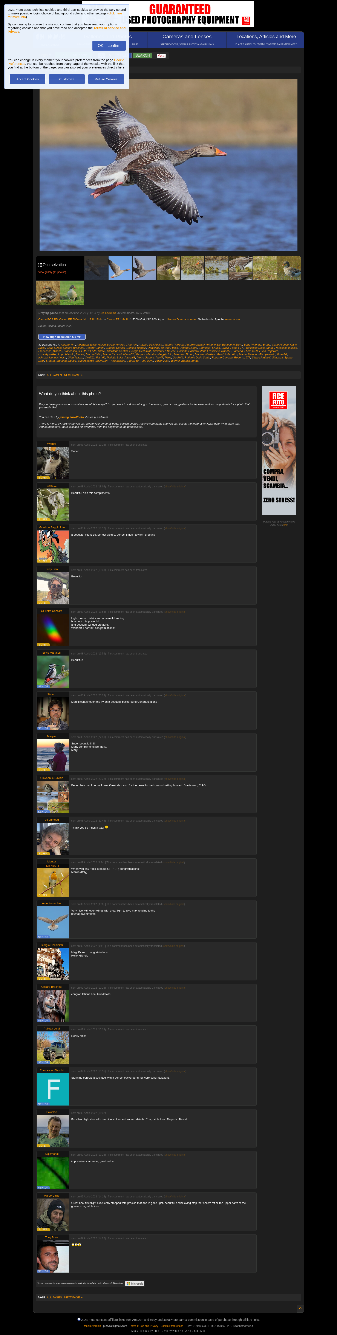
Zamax (185, 360)
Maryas (140, 354)
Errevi (225, 347)
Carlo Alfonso (280, 344)
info (285, 525)
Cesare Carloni (95, 347)
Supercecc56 (86, 360)
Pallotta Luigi (115, 357)
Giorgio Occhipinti (140, 351)
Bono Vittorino (252, 344)
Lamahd (238, 351)
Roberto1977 (242, 357)
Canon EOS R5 (48, 319)
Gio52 (101, 351)
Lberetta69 (251, 351)
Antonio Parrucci (174, 344)
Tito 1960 (133, 360)
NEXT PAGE (73, 375)
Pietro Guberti (145, 357)
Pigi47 (159, 357)
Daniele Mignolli (136, 347)
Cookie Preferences (172, 1325)
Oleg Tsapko (75, 357)
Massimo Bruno (183, 354)
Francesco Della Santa (259, 347)
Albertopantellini (87, 344)
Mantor (80, 354)
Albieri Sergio (106, 344)
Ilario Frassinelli (210, 351)
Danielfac (153, 347)
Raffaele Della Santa (197, 357)
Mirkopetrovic (267, 354)
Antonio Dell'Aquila (150, 344)
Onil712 (90, 357)
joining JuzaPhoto (72, 417)
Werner (175, 360)
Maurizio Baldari (205, 354)
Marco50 (128, 354)
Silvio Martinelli (261, 357)
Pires (168, 357)
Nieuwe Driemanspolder (181, 319)
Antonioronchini (195, 344)
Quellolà (178, 357)
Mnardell (282, 354)
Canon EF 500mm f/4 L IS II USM (80, 319)
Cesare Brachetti (73, 347)
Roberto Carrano (222, 357)
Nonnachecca (57, 357)
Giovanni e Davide (164, 351)
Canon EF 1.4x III (118, 319)
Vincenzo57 (162, 360)
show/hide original (175, 486)
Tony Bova (146, 360)
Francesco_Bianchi (50, 351)
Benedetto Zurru (232, 344)
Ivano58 (226, 351)
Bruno (266, 344)
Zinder (195, 360)
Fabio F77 (236, 347)
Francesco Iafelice (285, 347)
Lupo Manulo (66, 354)
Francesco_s (72, 351)
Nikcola (43, 357)
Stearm (50, 360)
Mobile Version (92, 1325)
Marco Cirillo (93, 354)
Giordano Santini (117, 351)
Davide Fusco (169, 347)
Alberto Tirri (68, 344)
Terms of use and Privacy (143, 1325)
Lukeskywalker (47, 354)
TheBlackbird (117, 360)
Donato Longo (188, 347)
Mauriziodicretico (226, 354)
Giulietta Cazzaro (188, 351)
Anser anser (232, 319)
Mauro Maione (248, 354)
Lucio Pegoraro (268, 351)
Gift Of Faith (88, 351)
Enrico (216, 347)
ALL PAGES (54, 375)
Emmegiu (204, 347)
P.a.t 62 (100, 357)
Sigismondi (52, 1153)
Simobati (277, 357)
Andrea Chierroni (126, 344)
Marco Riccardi (112, 354)
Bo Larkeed (108, 313)
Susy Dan (101, 360)
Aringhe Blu (213, 344)
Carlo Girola (54, 347)
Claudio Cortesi (115, 347)
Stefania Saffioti (66, 360)
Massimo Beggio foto (159, 354)
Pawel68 (129, 357)
